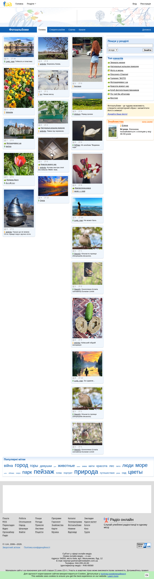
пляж (59, 473)
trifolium (76, 114)
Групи (87, 532)
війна (8, 466)
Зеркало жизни (116, 62)
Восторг (113, 98)
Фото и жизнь (115, 70)
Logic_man (9, 61)
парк (27, 472)
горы (34, 466)
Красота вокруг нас (118, 86)
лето (118, 466)
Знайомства (116, 121)
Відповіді (72, 532)
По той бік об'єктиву (119, 94)
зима (84, 466)
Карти (54, 528)
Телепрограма (75, 522)
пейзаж (44, 471)
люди (127, 465)
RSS (5, 522)
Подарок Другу (11, 180)
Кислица (76, 86)
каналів (118, 58)
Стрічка (71, 30)
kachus (7, 146)
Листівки (39, 528)
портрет (68, 473)
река (118, 473)
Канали (82, 30)
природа (86, 471)
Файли (22, 532)
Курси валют (90, 522)
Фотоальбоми (74, 525)
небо (5, 473)
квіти (92, 466)
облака (11, 473)
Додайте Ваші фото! (117, 114)
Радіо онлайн (122, 519)
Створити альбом (57, 30)
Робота (22, 518)
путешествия (107, 473)
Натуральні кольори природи (123, 66)
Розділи (30, 4)
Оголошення (25, 522)
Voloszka (8, 112)
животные (66, 466)
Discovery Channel (118, 74)
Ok (146, 575)
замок (78, 466)
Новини (71, 528)
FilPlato (76, 145)
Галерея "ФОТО (117, 78)
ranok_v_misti (78, 191)
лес (111, 466)
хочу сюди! (147, 121)
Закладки (88, 518)
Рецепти (39, 532)
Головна (19, 4)
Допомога (146, 30)
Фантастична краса (81, 188)
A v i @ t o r (9, 183)
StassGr (76, 254)
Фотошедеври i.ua (118, 82)
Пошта (6, 518)
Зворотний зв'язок (11, 547)
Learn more (113, 576)
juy (40, 94)
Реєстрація (145, 4)
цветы (135, 472)
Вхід (135, 4)
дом (55, 466)
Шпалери (23, 528)
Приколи (39, 525)
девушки (46, 466)
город (21, 465)
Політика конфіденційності (37, 547)
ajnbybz (8, 232)
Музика (55, 532)
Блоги (87, 525)
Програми (56, 518)
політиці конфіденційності (113, 574)
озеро (18, 473)
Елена (124, 125)
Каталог (72, 518)
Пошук (38, 518)
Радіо (5, 535)
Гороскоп (56, 522)
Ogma (41, 201)
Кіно (86, 528)
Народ (22, 525)
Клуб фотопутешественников (123, 90)
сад (124, 472)
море (141, 465)
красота (101, 466)
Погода (38, 522)
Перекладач (8, 525)
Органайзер (8, 532)
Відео (5, 528)
